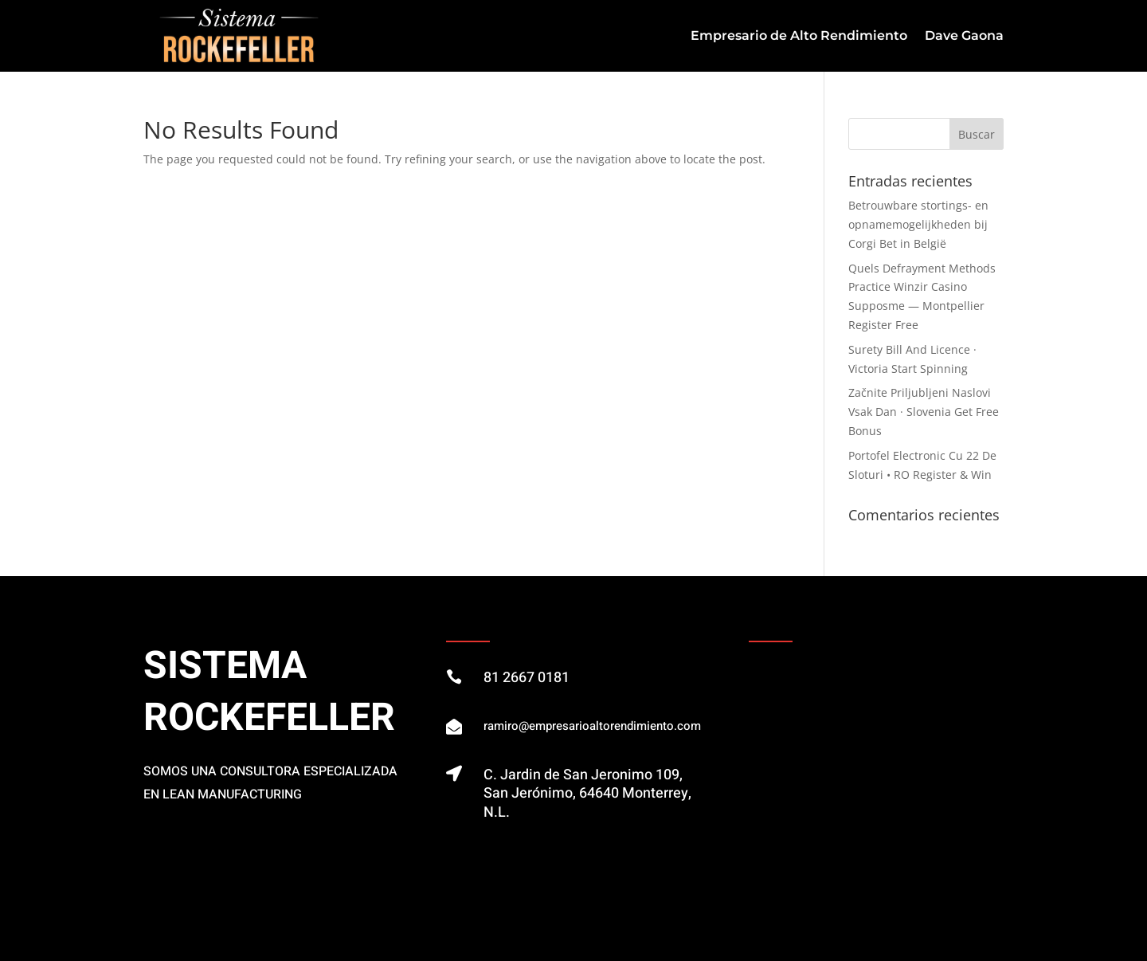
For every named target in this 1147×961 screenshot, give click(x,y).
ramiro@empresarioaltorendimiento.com (592, 726)
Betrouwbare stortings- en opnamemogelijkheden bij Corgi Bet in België (918, 224)
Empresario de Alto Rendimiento (799, 35)
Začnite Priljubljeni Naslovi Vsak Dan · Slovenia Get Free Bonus (923, 411)
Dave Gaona (964, 35)
